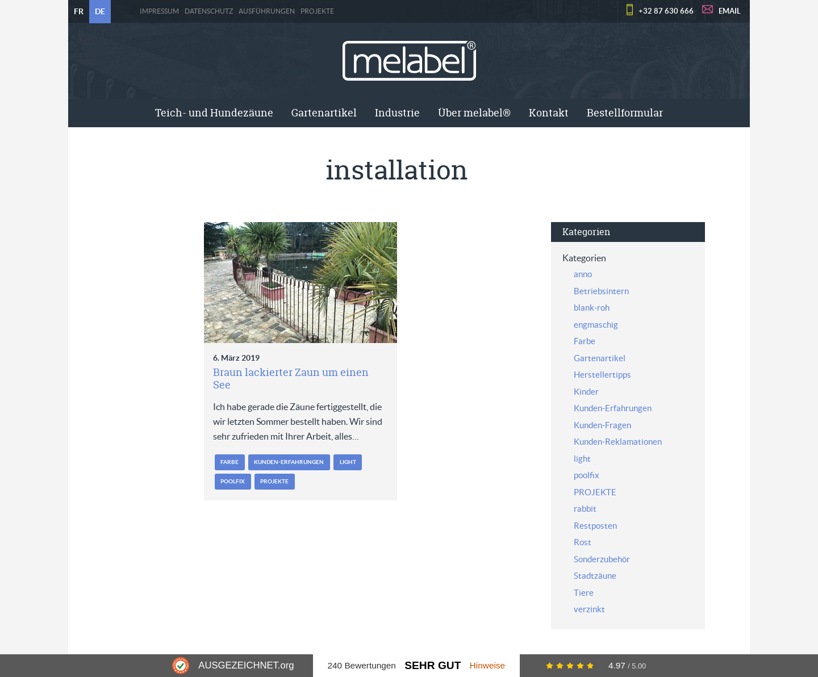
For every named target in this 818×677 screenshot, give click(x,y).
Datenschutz (209, 11)
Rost (582, 542)
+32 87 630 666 (666, 11)
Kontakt (549, 113)
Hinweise (487, 665)
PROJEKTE (317, 11)
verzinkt (589, 609)
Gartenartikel (324, 113)
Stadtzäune (595, 575)
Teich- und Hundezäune (214, 113)
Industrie (397, 113)
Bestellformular (625, 113)
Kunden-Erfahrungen (289, 462)
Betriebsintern (601, 291)
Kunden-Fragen (602, 425)
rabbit (585, 508)
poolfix (232, 481)
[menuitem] (214, 113)
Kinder (586, 391)
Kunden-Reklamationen (618, 441)
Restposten (595, 525)
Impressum (159, 11)
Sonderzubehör (602, 559)
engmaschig (596, 324)
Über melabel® (474, 113)
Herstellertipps (602, 374)
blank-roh (592, 307)
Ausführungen (267, 11)
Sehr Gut (432, 665)
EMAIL (730, 11)
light (348, 462)
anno (583, 274)
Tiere (584, 592)
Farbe (229, 462)
